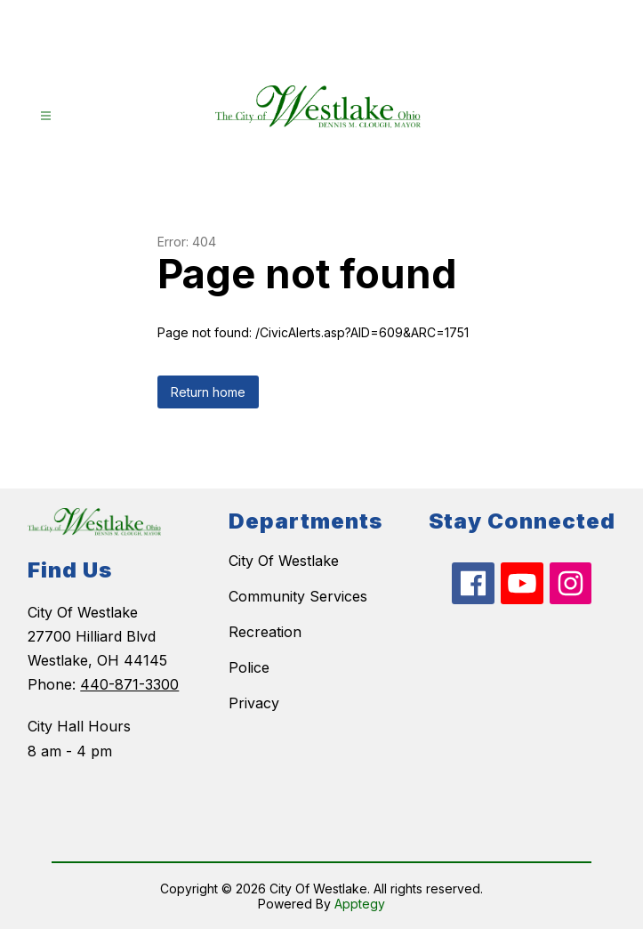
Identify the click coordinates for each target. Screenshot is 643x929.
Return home (208, 392)
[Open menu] (46, 116)
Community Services (298, 596)
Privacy (254, 703)
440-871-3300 (129, 684)
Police (249, 667)
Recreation (265, 632)
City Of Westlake (284, 561)
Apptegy (359, 903)
